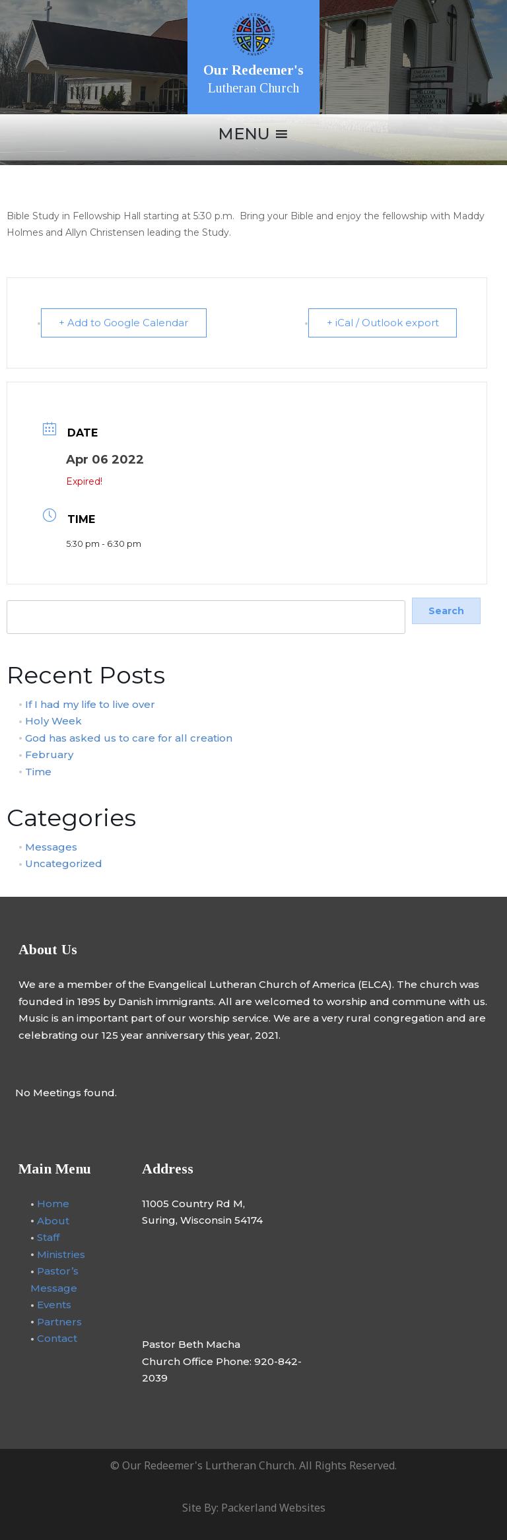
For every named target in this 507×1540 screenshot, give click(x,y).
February (49, 754)
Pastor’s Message (54, 1279)
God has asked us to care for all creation (128, 736)
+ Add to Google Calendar (124, 322)
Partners (59, 1321)
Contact (57, 1337)
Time (38, 770)
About (53, 1220)
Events (54, 1304)
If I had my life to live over (90, 703)
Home (53, 1203)
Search (22, 592)
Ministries (61, 1253)
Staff (48, 1236)
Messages (51, 846)
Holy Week (53, 720)
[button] (244, 134)
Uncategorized (63, 863)
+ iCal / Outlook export (381, 322)
